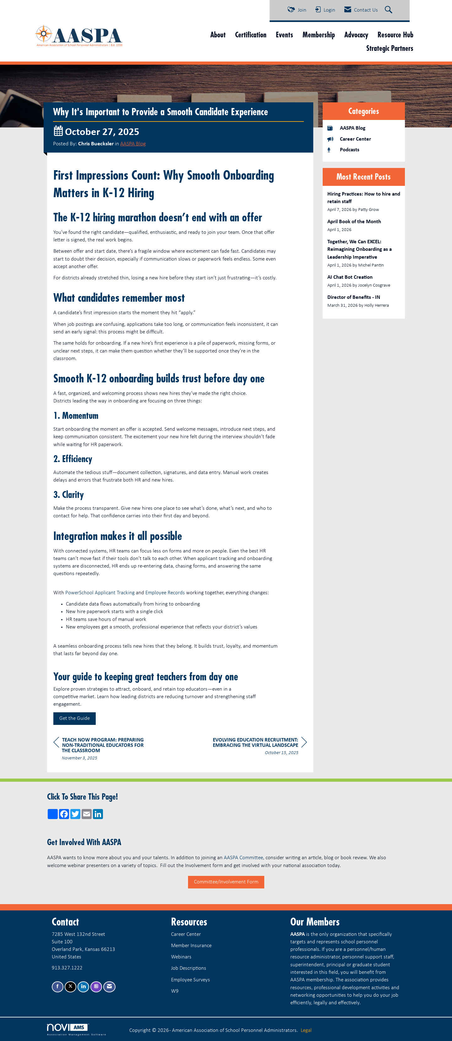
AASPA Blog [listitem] (346, 128)
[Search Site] (389, 10)
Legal (306, 1030)
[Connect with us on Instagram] (96, 986)
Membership (319, 34)
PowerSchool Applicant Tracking (100, 593)
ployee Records (169, 593)
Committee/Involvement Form (226, 882)
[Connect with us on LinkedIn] (83, 986)
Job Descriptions (188, 968)
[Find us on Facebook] (57, 986)
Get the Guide (74, 718)
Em (148, 593)
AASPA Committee (243, 857)
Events (284, 34)
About (218, 34)
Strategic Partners (389, 48)
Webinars (181, 957)
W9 (175, 991)
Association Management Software (76, 1030)
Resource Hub (395, 34)
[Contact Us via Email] (109, 986)
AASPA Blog (133, 144)
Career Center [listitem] (349, 139)
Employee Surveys (190, 980)
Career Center (186, 934)
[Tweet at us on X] (70, 986)
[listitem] (364, 202)
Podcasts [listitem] (343, 150)
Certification (250, 34)
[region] (260, 747)
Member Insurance (191, 945)
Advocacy (356, 34)
